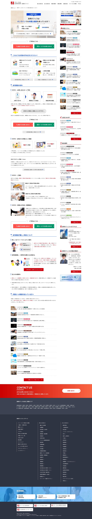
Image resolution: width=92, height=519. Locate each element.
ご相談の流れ (65, 3)
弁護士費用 (59, 3)
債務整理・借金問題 (43, 433)
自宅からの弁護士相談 (22, 433)
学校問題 (41, 448)
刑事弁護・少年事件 (43, 429)
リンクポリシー (21, 450)
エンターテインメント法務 (68, 478)
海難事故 (41, 461)
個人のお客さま (40, 3)
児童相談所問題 (43, 450)
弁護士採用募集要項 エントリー (42, 496)
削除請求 (41, 446)
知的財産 (64, 450)
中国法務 (64, 465)
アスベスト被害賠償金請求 (45, 440)
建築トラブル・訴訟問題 (44, 453)
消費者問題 (42, 444)
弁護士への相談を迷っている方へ (45, 79)
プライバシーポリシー (22, 448)
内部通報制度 (65, 463)
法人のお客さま (47, 3)
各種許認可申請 (66, 470)
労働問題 (41, 427)
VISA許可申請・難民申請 (44, 472)
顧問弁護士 (65, 425)
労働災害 (41, 436)
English (73, 1)
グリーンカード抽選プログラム (45, 478)
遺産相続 (41, 442)
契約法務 (64, 429)
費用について (20, 427)
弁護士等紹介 (53, 3)
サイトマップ (20, 442)
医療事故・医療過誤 (43, 455)
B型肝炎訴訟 (42, 438)
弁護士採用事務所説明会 (21, 496)
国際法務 (64, 468)
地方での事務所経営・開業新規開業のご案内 (64, 496)
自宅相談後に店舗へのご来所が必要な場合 (33, 169)
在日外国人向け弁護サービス (45, 470)
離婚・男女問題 (43, 425)
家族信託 (41, 463)
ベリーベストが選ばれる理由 (23, 423)
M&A (64, 433)
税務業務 (41, 465)
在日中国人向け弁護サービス (45, 468)
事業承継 (64, 472)
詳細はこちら (75, 246)
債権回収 (41, 457)
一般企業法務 (65, 427)
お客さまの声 (20, 437)
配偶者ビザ (42, 476)
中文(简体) (76, 1)
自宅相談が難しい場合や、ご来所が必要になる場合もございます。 (34, 33)
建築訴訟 (64, 455)
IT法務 (64, 438)
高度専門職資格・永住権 (44, 474)
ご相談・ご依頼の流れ (22, 425)
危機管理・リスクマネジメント (68, 461)
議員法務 (64, 476)
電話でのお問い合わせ (22, 444)
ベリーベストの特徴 (72, 3)
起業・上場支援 (66, 436)
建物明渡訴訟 (65, 457)
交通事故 (41, 431)
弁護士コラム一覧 (21, 435)
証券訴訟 (41, 459)
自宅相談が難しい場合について (22, 79)
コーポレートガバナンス (67, 431)
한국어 (80, 1)
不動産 (64, 453)
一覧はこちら (75, 113)
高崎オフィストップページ (22, 418)
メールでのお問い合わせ (23, 446)
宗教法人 (64, 480)
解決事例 (20, 439)
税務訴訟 (64, 444)
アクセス (79, 3)
